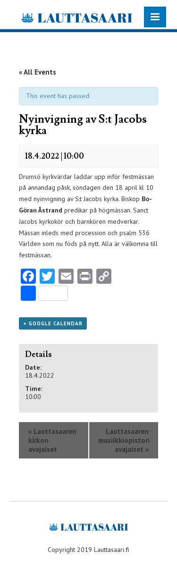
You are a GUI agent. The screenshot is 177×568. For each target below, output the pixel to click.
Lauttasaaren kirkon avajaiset (52, 440)
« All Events (37, 72)
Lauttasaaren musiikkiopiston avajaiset (124, 440)
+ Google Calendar (53, 323)
